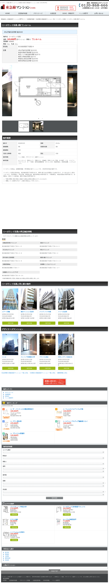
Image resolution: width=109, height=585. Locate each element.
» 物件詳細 (14, 514)
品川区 (7, 552)
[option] (39, 90)
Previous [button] (4, 91)
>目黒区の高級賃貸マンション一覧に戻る (42, 373)
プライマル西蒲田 (18, 433)
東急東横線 (6, 578)
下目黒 (29, 46)
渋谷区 (7, 560)
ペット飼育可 (83, 13)
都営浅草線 (22, 61)
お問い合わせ (98, 13)
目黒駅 (32, 54)
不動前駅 (29, 52)
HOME (7, 13)
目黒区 (25, 46)
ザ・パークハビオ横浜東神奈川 (23, 409)
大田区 (7, 556)
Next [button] (76, 91)
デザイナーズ (38, 13)
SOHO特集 (46, 580)
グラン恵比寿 (17, 421)
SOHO (7, 396)
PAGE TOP (54, 571)
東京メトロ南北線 (24, 54)
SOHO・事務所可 (68, 13)
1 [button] (39, 119)
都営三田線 (22, 56)
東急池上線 (22, 58)
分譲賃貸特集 (36, 580)
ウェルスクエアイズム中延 (74, 409)
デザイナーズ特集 (25, 580)
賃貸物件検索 (22, 13)
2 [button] (42, 119)
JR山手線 (21, 50)
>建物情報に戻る (62, 373)
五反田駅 (27, 50)
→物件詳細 (10, 323)
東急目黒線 (22, 52)
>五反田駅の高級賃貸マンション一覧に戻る (14, 373)
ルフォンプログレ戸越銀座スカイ (76, 421)
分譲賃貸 (53, 13)
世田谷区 (7, 558)
